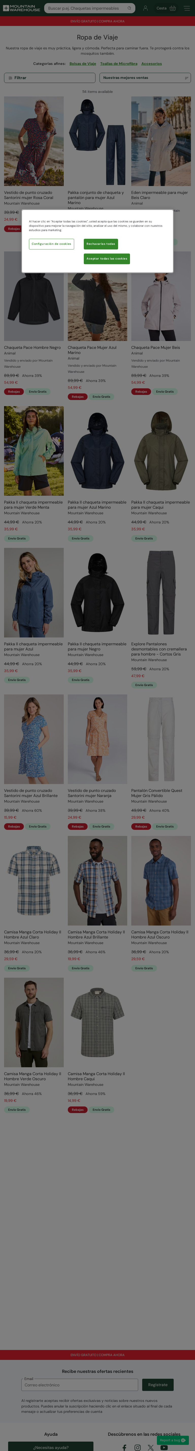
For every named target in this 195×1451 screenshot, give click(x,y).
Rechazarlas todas (101, 244)
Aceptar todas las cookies (107, 259)
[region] (97, 241)
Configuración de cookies (51, 244)
